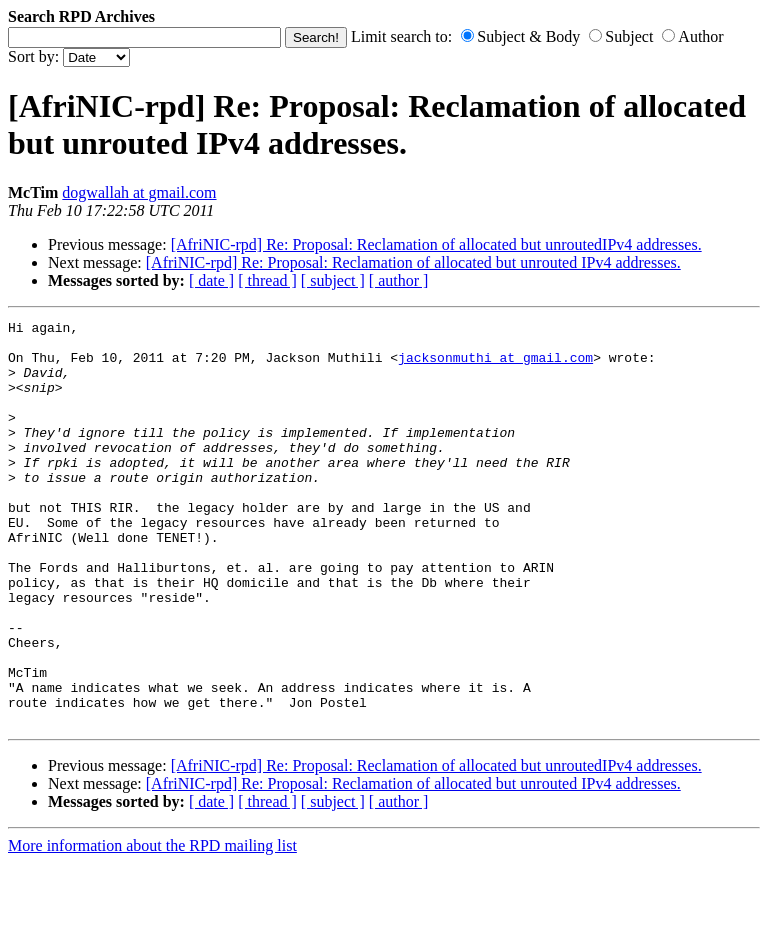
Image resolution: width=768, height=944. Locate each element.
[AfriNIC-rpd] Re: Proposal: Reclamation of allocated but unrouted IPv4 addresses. (413, 262)
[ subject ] (333, 280)
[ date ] (211, 280)
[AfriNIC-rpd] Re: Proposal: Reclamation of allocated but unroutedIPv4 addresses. (436, 244)
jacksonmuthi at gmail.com (495, 366)
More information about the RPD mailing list (152, 926)
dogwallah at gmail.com (139, 192)
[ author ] (399, 280)
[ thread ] (267, 280)
